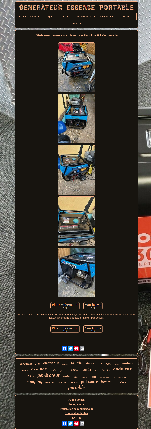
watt (96, 370)
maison (25, 370)
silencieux (93, 362)
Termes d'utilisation (76, 413)
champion (105, 370)
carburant (26, 363)
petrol (117, 364)
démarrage (104, 377)
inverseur (108, 381)
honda (76, 362)
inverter (50, 382)
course (74, 382)
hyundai (86, 369)
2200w (94, 377)
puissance (89, 381)
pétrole (122, 382)
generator (85, 377)
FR (79, 417)
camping (34, 381)
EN (74, 417)
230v (30, 376)
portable (76, 387)
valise (66, 376)
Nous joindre (76, 404)
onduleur (122, 368)
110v (113, 377)
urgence (65, 364)
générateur (48, 375)
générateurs (64, 371)
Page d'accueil (76, 399)
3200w (108, 364)
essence (39, 368)
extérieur (62, 382)
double (53, 369)
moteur (127, 363)
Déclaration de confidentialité (76, 408)
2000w (74, 370)
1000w (76, 377)
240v (37, 363)
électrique (51, 363)
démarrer (122, 377)
